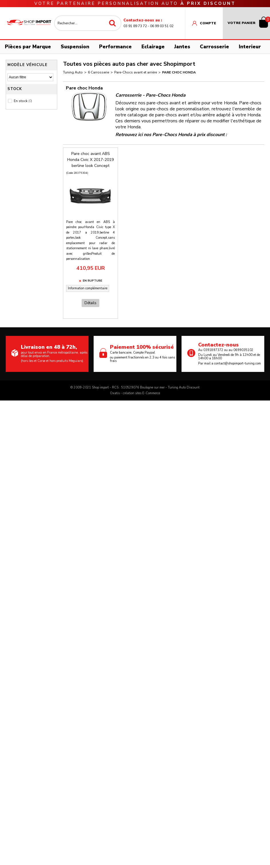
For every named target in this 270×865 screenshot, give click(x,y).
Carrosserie (214, 46)
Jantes (182, 46)
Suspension (75, 46)
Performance (115, 46)
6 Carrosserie (98, 72)
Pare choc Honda (179, 72)
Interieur (250, 46)
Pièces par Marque (28, 46)
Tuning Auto (73, 72)
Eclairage (153, 46)
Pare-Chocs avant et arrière (135, 72)
